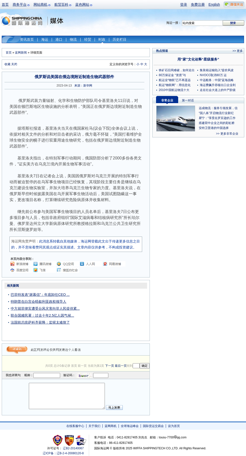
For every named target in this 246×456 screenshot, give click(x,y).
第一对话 (188, 100)
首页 (5, 4)
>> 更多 (238, 51)
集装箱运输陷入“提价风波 (217, 70)
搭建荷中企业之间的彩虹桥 (217, 123)
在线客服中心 (75, 426)
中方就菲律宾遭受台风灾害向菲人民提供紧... (45, 308)
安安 (80, 440)
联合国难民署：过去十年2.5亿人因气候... (42, 315)
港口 (58, 39)
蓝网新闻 (21, 52)
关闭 (14, 64)
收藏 (7, 64)
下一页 (109, 365)
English (214, 4)
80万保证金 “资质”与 (172, 75)
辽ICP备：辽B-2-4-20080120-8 (63, 453)
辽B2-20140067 (73, 448)
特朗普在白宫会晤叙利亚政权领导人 (38, 302)
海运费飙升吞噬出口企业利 (218, 85)
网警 (69, 440)
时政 (101, 39)
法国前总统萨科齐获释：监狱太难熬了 (40, 322)
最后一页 (121, 365)
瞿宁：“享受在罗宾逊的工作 (217, 118)
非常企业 (167, 100)
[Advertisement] (118, 313)
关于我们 (94, 426)
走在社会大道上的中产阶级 (218, 90)
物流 (73, 39)
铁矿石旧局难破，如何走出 (177, 70)
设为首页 (174, 426)
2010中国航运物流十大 (174, 90)
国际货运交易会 (153, 426)
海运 (44, 39)
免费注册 (198, 4)
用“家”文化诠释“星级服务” (198, 59)
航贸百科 (61, 4)
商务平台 (20, 4)
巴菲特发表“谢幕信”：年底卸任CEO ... (40, 295)
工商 (58, 440)
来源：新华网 (83, 85)
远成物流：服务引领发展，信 (218, 108)
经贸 (87, 39)
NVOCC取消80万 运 (213, 75)
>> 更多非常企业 (227, 133)
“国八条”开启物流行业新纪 (216, 113)
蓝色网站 (82, 4)
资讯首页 (27, 39)
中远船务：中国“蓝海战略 (217, 80)
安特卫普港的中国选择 (214, 128)
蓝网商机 (111, 426)
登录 (183, 4)
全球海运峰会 (130, 426)
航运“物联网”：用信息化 (175, 85)
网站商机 (40, 4)
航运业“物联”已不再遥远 (175, 80)
